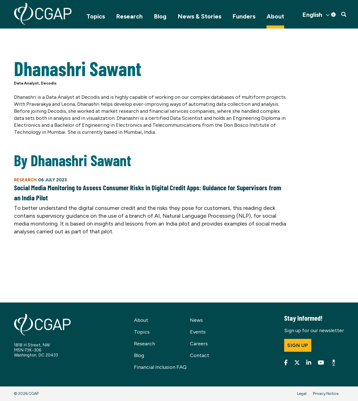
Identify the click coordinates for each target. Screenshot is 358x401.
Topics (95, 16)
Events (198, 332)
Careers (199, 344)
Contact (199, 355)
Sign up (297, 345)
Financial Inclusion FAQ (160, 367)
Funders (243, 16)
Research (129, 16)
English (312, 14)
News (196, 320)
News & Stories (199, 16)
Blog (160, 16)
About (275, 16)
